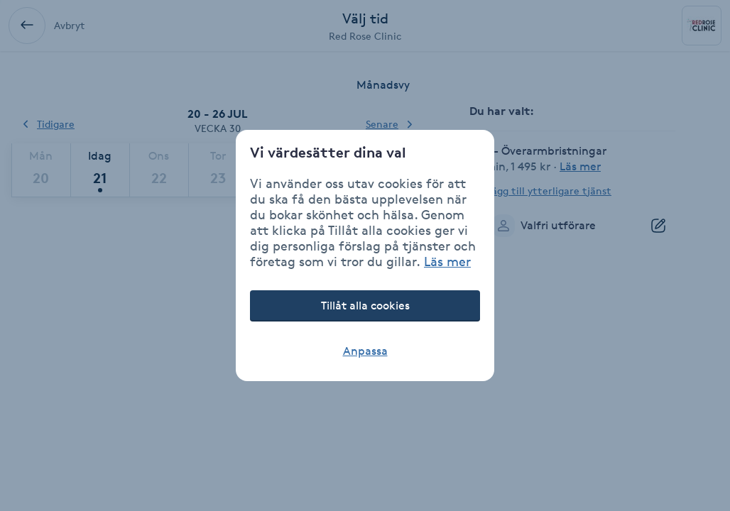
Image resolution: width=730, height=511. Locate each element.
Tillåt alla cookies (365, 305)
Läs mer (447, 261)
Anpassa (365, 351)
